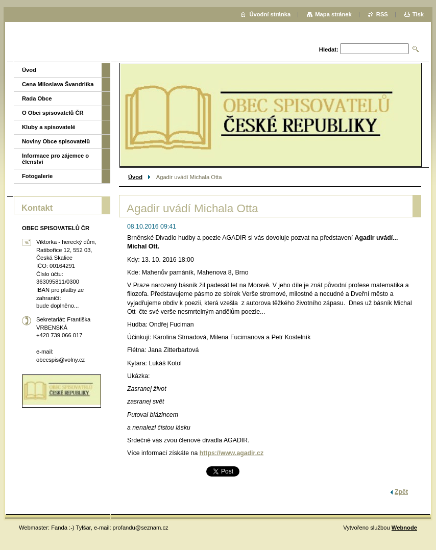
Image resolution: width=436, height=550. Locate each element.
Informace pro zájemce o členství (55, 159)
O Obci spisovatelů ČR (53, 113)
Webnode (404, 527)
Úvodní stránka (269, 14)
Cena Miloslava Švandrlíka (58, 84)
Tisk (418, 14)
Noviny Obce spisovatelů (56, 141)
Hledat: (328, 49)
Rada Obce (37, 98)
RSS (382, 14)
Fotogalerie (37, 176)
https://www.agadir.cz (231, 453)
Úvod (135, 177)
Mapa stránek (333, 14)
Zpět (401, 491)
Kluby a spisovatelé (48, 127)
